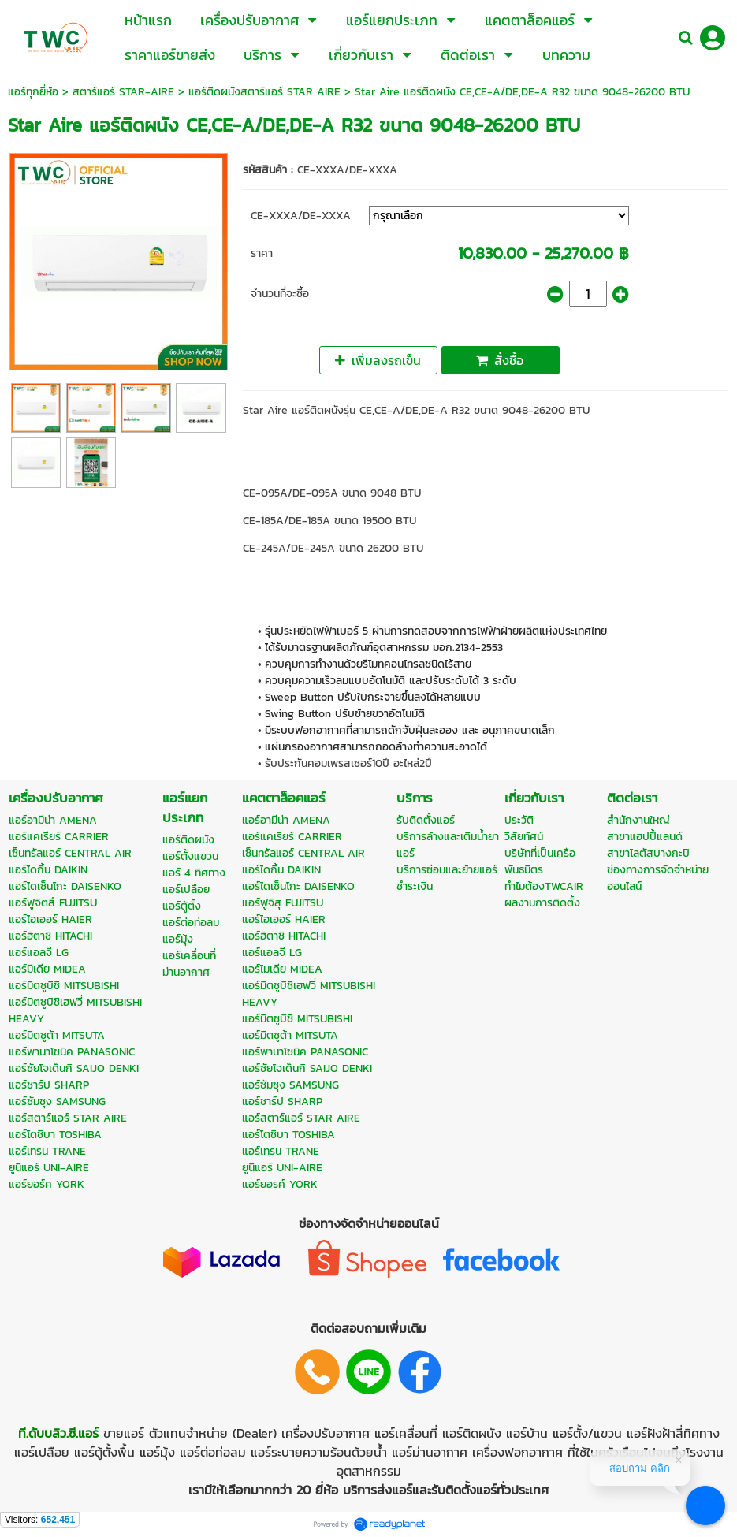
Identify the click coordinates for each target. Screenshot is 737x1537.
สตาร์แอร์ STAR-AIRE (123, 92)
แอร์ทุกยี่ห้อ (33, 92)
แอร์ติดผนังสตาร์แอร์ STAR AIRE (264, 92)
